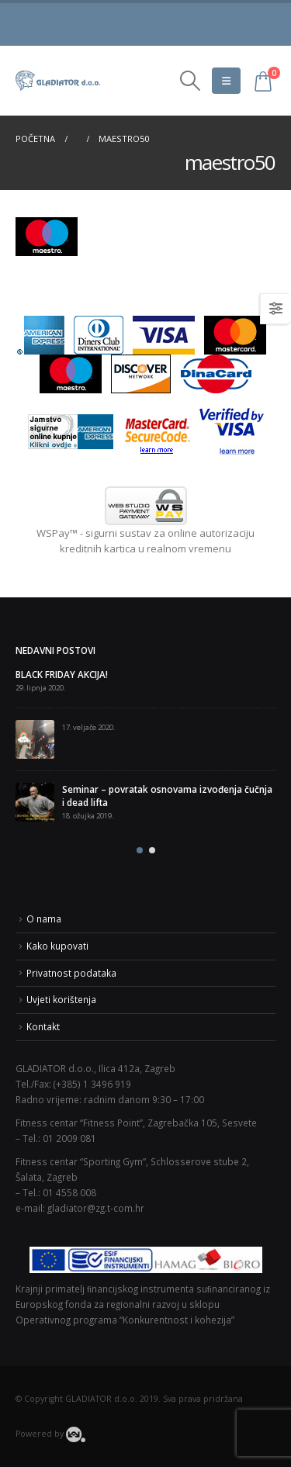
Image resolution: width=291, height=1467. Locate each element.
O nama (43, 918)
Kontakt (43, 1026)
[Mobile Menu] (226, 80)
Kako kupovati (57, 945)
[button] (139, 850)
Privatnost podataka (71, 973)
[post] (35, 739)
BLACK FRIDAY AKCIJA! (62, 674)
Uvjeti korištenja (61, 999)
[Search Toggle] (190, 81)
